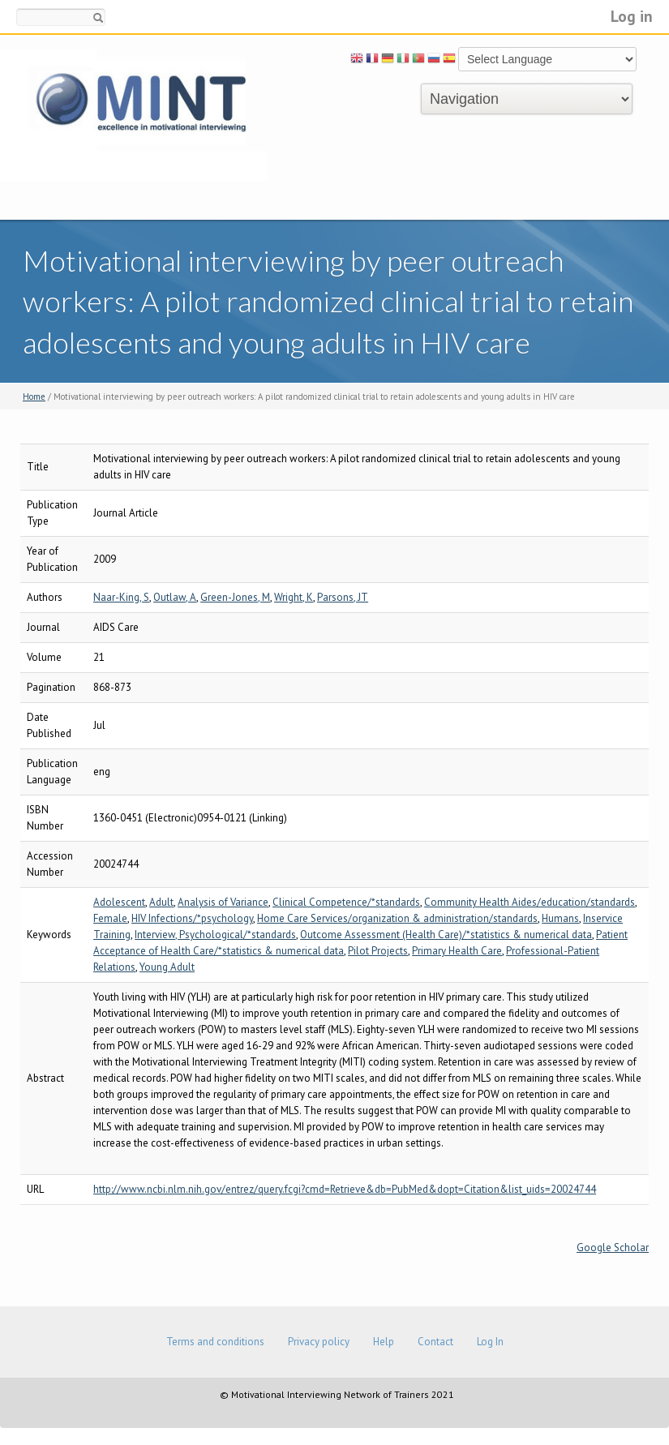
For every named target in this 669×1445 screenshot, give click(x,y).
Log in (632, 16)
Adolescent (119, 902)
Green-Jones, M (235, 597)
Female (110, 918)
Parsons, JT (342, 597)
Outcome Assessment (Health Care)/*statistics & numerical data (446, 934)
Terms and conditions (215, 1342)
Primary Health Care (457, 951)
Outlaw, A (174, 597)
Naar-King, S (121, 597)
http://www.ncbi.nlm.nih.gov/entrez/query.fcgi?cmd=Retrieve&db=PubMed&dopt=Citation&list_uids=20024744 (344, 1189)
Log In (490, 1342)
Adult (161, 902)
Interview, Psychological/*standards (215, 934)
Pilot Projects (378, 951)
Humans (560, 918)
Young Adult (167, 967)
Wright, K (293, 597)
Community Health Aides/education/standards (529, 902)
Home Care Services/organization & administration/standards (397, 918)
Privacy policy (319, 1342)
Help (383, 1342)
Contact (435, 1342)
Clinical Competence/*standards (346, 902)
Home (34, 396)
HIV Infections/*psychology (192, 918)
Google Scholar (613, 1247)
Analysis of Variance (223, 902)
